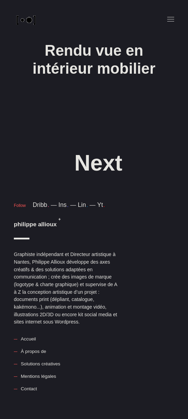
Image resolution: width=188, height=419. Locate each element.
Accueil (28, 338)
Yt (101, 204)
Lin (83, 204)
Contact (29, 388)
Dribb (41, 204)
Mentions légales (38, 376)
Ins (64, 204)
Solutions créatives (40, 363)
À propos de (33, 351)
